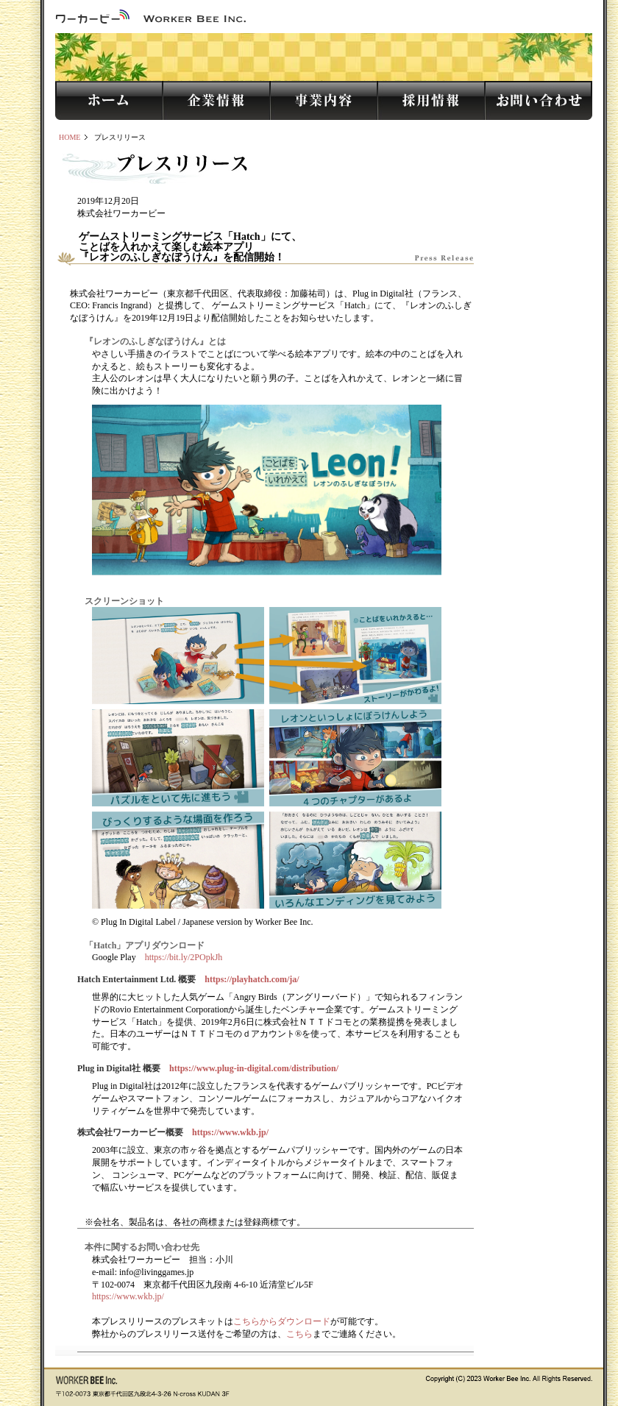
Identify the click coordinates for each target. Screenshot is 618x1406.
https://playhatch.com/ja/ (252, 979)
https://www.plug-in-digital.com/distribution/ (253, 1068)
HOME (69, 137)
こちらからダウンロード (281, 1321)
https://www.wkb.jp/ (230, 1132)
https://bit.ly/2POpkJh (184, 957)
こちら (299, 1334)
